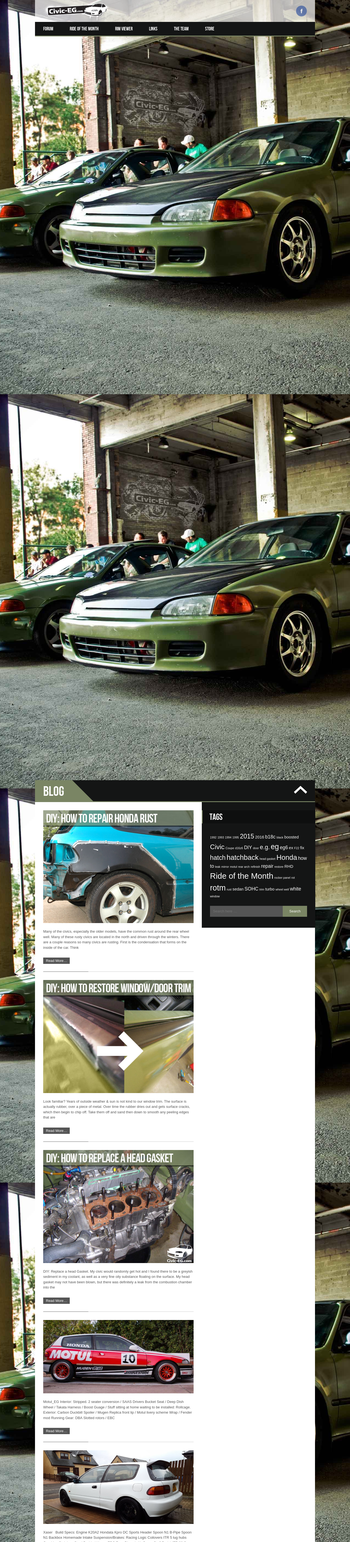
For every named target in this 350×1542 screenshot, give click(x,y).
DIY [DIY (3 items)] (248, 163)
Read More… (56, 276)
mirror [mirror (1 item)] (225, 182)
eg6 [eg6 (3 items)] (284, 163)
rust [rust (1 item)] (229, 204)
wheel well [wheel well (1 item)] (282, 204)
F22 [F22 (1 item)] (296, 163)
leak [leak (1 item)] (217, 182)
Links (153, 28)
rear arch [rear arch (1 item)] (244, 182)
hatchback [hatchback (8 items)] (243, 173)
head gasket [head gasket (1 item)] (267, 174)
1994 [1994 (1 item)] (228, 152)
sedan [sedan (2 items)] (237, 204)
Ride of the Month (84, 28)
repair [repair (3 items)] (267, 182)
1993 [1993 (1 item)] (220, 152)
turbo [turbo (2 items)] (270, 204)
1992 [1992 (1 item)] (213, 152)
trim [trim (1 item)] (261, 204)
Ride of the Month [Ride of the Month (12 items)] (241, 191)
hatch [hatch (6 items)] (218, 173)
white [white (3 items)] (295, 204)
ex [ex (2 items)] (291, 163)
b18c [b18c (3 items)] (270, 152)
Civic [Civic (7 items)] (217, 162)
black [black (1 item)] (279, 152)
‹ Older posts (54, 1526)
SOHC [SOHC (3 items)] (251, 204)
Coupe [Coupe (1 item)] (230, 163)
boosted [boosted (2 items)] (291, 152)
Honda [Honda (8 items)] (286, 173)
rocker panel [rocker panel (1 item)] (282, 193)
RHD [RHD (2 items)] (288, 182)
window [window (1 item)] (215, 212)
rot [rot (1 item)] (292, 193)
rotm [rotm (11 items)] (218, 203)
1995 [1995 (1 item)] (235, 152)
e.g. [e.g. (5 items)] (265, 162)
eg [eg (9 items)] (275, 162)
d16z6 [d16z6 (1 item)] (239, 163)
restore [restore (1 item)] (278, 182)
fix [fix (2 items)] (302, 163)
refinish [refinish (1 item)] (255, 182)
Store (209, 28)
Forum (48, 28)
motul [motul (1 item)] (233, 182)
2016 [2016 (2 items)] (259, 152)
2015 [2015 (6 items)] (247, 151)
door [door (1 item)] (256, 163)
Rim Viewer (124, 28)
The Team (181, 28)
